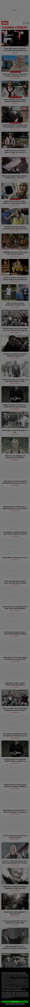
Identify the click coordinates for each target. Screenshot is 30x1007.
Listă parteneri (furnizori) (5, 998)
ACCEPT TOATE (15, 1001)
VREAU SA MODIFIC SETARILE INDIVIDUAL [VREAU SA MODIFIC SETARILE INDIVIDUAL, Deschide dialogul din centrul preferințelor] (15, 1004)
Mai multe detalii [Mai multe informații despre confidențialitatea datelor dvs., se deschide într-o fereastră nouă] (7, 977)
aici (9, 984)
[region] (15, 987)
